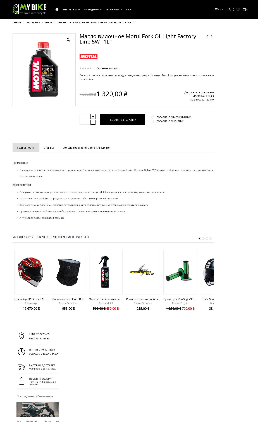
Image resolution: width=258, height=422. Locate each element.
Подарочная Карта (23, 388)
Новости (17, 402)
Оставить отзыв (102, 68)
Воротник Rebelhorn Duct (68, 299)
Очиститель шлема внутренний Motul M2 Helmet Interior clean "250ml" (106, 299)
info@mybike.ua (200, 401)
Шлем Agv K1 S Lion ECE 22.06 (31, 299)
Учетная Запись (81, 388)
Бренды (17, 407)
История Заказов (82, 392)
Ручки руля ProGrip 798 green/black (180, 299)
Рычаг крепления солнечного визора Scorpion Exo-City (143, 299)
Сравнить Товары (82, 402)
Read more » (238, 140)
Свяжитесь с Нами (23, 397)
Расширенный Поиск (84, 407)
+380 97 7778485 (225, 39)
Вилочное (63, 22)
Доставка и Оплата (24, 392)
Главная (17, 22)
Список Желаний (81, 397)
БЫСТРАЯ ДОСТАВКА (228, 70)
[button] (238, 9)
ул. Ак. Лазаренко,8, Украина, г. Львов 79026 (160, 391)
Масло (48, 22)
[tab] (26, 147)
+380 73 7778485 (225, 43)
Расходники (33, 22)
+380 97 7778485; (144, 401)
